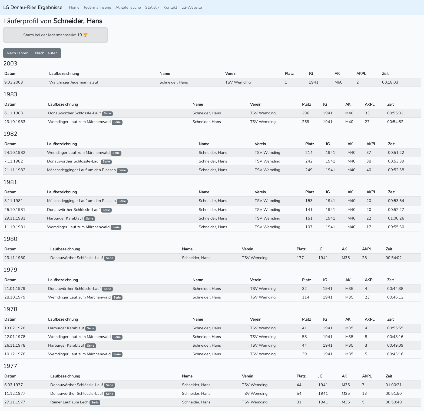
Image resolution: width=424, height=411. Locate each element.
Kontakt (170, 7)
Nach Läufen (46, 53)
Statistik (152, 7)
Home (74, 7)
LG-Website (191, 7)
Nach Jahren (17, 53)
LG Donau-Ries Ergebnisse (32, 7)
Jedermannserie (97, 7)
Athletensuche (128, 7)
